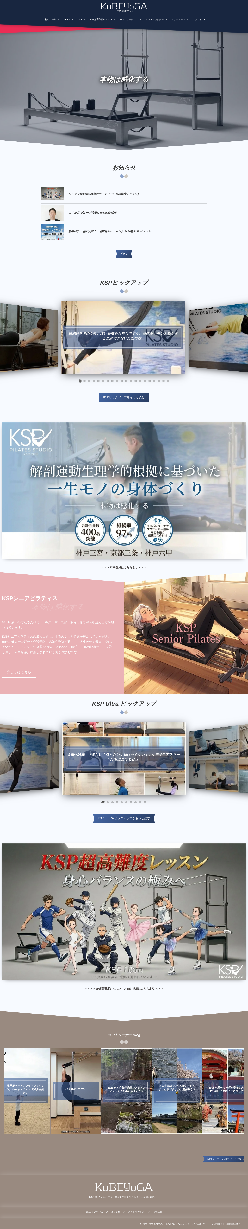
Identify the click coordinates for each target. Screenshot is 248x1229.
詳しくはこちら (19, 672)
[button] (80, 381)
